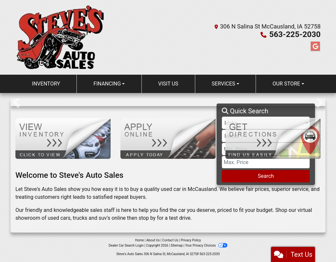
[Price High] (266, 162)
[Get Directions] (273, 138)
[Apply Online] (168, 138)
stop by (147, 218)
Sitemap (177, 245)
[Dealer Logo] (59, 37)
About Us (153, 240)
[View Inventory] (63, 138)
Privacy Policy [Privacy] (191, 240)
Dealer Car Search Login (126, 245)
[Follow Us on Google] (315, 46)
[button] (16, 102)
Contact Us (170, 240)
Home (139, 240)
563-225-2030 (295, 34)
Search (266, 176)
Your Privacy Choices (206, 245)
